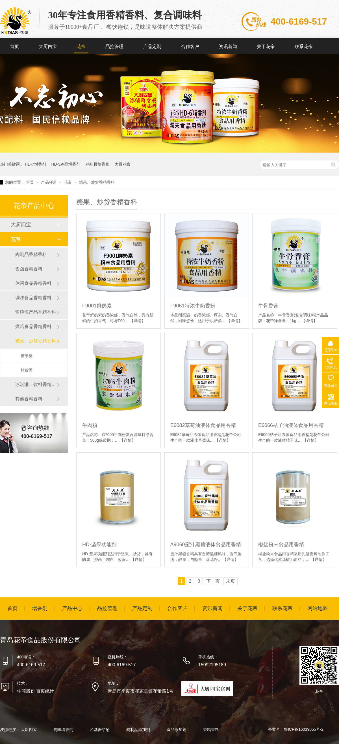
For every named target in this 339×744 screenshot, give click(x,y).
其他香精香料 (28, 398)
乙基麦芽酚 (100, 729)
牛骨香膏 (268, 306)
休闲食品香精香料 (33, 283)
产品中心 (72, 608)
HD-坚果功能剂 (99, 544)
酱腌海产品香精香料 (35, 312)
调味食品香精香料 (33, 297)
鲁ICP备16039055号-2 (303, 729)
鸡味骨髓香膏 (97, 164)
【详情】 (137, 320)
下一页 (213, 581)
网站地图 (317, 608)
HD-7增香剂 (35, 164)
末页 (230, 581)
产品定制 (152, 46)
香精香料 (211, 729)
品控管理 (114, 46)
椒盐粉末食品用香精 (281, 544)
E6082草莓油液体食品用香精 (203, 425)
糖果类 (26, 355)
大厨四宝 (48, 46)
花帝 (81, 46)
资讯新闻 (228, 46)
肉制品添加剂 (138, 729)
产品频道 (49, 182)
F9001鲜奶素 (97, 306)
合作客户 (190, 46)
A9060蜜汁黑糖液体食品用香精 (205, 544)
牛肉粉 (89, 425)
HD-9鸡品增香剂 (65, 164)
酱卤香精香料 (28, 268)
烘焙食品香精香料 (33, 326)
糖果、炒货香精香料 (97, 182)
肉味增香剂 (63, 729)
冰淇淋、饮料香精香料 (35, 384)
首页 (14, 46)
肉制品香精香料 (31, 254)
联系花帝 (304, 46)
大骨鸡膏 (123, 164)
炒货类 (26, 370)
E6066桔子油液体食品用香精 (291, 425)
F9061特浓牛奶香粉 (192, 306)
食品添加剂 (177, 729)
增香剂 (39, 608)
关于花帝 (266, 46)
